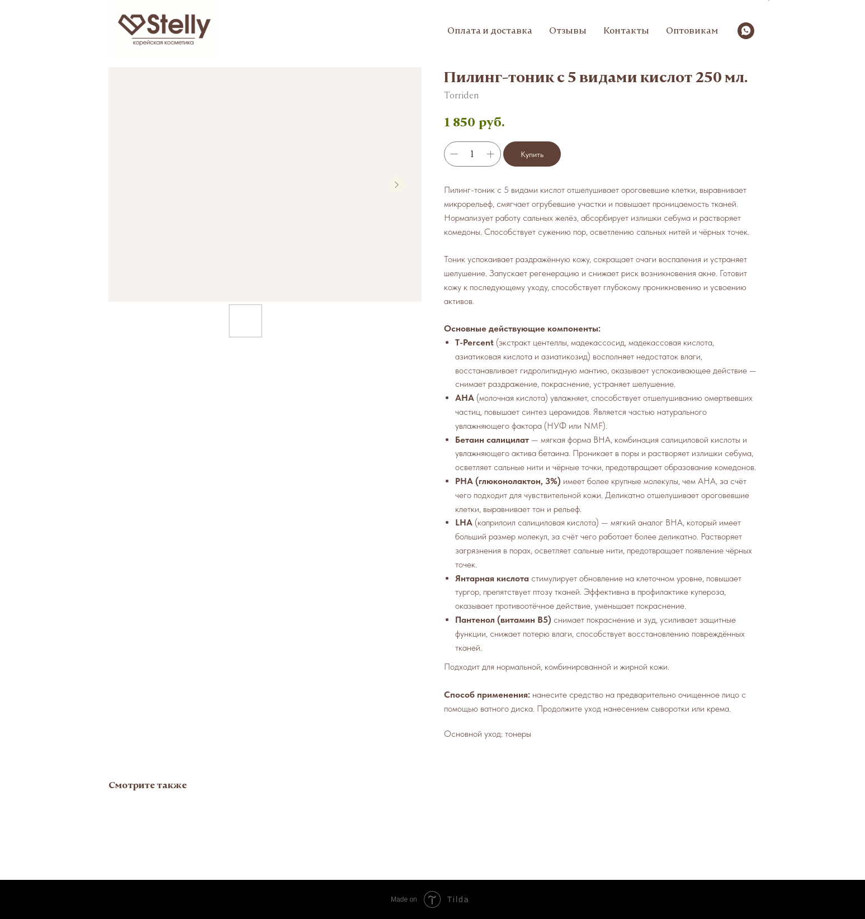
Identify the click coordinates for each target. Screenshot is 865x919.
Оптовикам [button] (692, 30)
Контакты (626, 30)
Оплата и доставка (489, 30)
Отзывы (568, 30)
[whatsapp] (746, 30)
